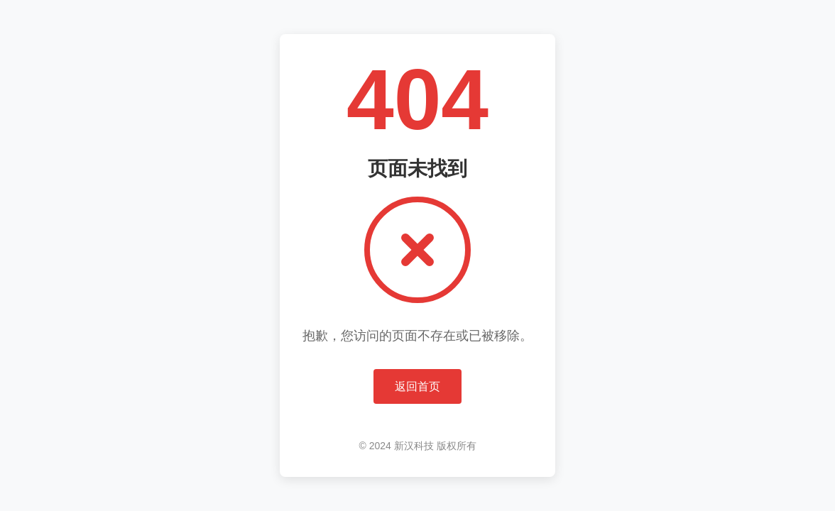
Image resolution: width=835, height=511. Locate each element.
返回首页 (417, 386)
